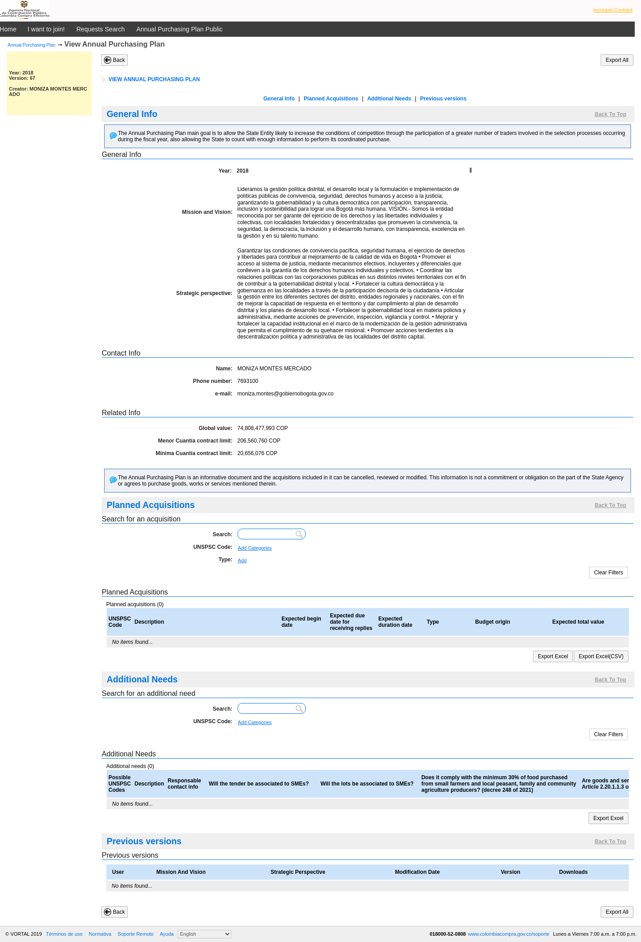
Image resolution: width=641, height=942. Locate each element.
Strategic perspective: (204, 293)
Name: (224, 368)
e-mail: (224, 394)
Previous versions (443, 99)
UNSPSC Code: (212, 547)
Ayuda (166, 934)
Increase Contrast (612, 10)
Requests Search (100, 29)
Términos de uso (64, 934)
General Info (279, 99)
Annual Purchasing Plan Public (179, 29)
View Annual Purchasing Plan (115, 44)
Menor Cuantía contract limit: (195, 441)
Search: (222, 534)
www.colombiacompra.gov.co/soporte (509, 934)
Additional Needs (389, 99)
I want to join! (46, 29)
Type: (225, 559)
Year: (224, 171)
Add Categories (255, 548)
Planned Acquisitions (331, 99)
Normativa (100, 934)
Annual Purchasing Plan (32, 45)
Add (242, 560)
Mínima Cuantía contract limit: (194, 453)
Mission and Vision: (207, 212)
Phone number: (212, 381)
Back (119, 60)
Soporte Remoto (135, 934)
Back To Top (610, 114)
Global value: (215, 428)
